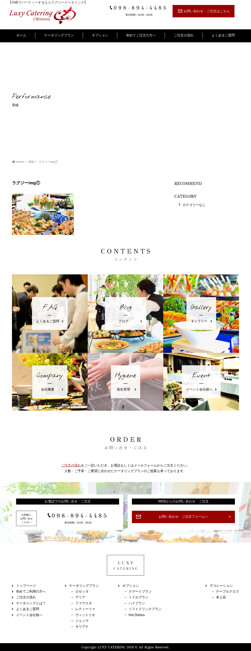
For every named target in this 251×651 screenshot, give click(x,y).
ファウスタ (83, 603)
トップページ (26, 585)
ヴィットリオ (85, 615)
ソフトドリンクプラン (145, 609)
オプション (100, 35)
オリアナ (82, 626)
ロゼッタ (82, 591)
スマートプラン (140, 591)
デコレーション (221, 585)
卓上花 (221, 597)
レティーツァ (85, 609)
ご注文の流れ (184, 35)
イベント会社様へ (29, 615)
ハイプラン (137, 603)
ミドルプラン (138, 597)
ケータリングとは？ (31, 603)
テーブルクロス (227, 591)
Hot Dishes (137, 615)
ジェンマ (82, 620)
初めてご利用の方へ (31, 591)
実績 (31, 161)
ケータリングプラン (59, 35)
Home (18, 161)
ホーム (21, 35)
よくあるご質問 (223, 35)
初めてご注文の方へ (141, 35)
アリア (80, 597)
